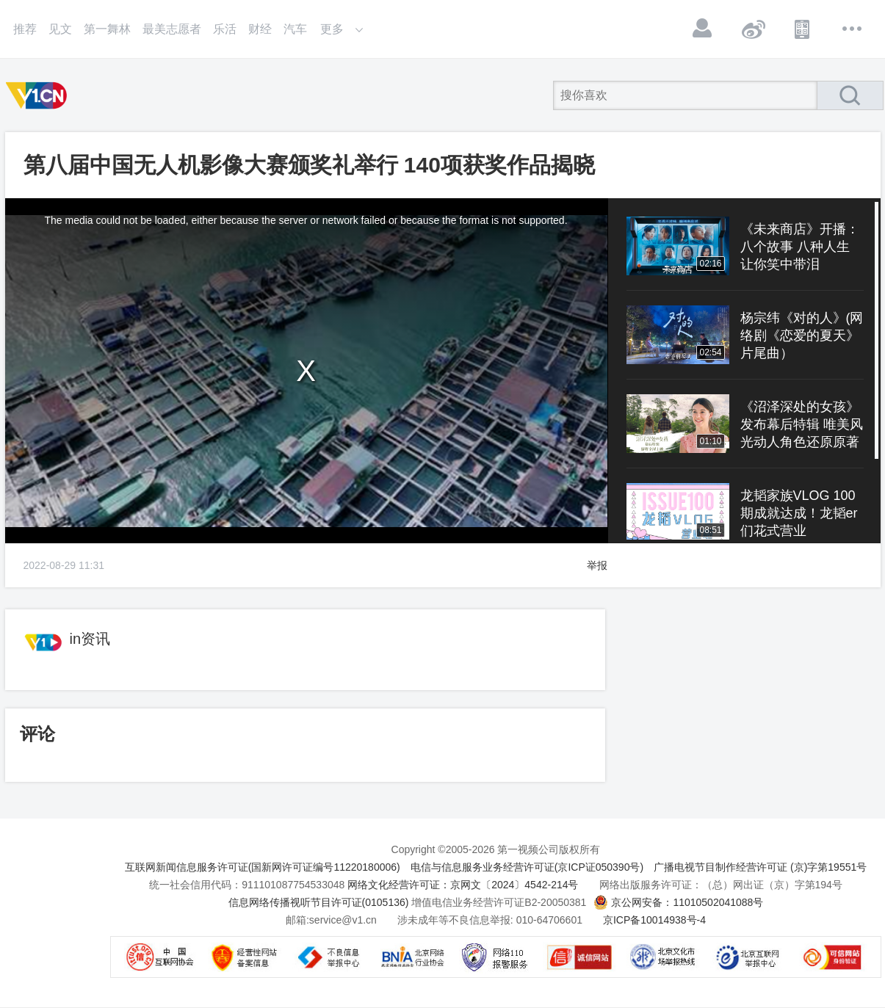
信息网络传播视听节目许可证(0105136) (318, 902)
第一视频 (39, 95)
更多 (852, 28)
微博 (752, 28)
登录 (702, 28)
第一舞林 (107, 29)
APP (802, 28)
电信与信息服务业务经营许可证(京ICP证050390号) (527, 867)
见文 (60, 29)
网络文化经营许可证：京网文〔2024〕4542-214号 (462, 885)
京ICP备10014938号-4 (654, 920)
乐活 (224, 29)
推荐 (25, 29)
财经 (260, 29)
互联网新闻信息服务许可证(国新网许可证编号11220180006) (262, 867)
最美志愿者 (171, 29)
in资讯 (90, 639)
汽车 (295, 29)
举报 (597, 565)
